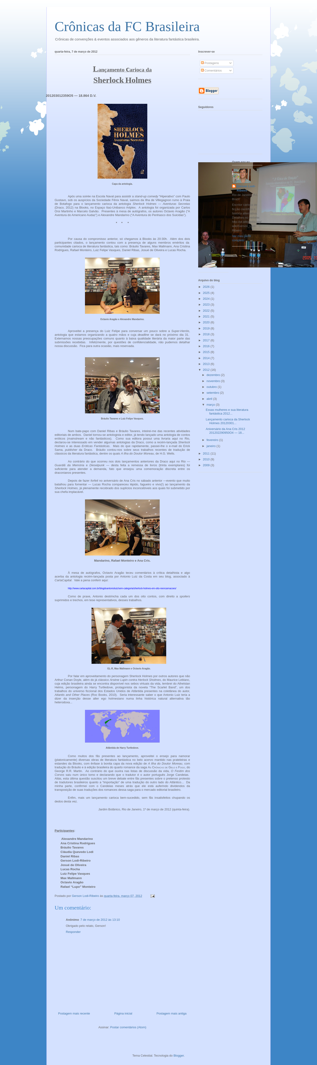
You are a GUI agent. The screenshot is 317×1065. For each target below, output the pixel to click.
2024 (207, 298)
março (211, 404)
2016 (207, 346)
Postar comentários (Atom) (128, 1027)
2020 (207, 322)
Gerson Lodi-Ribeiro (246, 188)
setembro (213, 392)
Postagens (210, 63)
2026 (207, 287)
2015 (207, 352)
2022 (207, 310)
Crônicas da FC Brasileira (127, 26)
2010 (207, 459)
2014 (207, 358)
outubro (212, 387)
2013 (207, 364)
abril (210, 399)
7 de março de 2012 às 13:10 (100, 919)
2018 (207, 334)
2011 (207, 453)
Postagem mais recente (74, 1013)
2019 (207, 328)
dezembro (214, 375)
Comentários (211, 70)
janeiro (212, 446)
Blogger (178, 1055)
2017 (207, 340)
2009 (207, 465)
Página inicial (123, 1013)
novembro (214, 381)
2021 (207, 316)
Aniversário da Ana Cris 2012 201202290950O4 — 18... (225, 430)
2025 (207, 293)
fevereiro (213, 440)
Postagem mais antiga (171, 1013)
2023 (207, 304)
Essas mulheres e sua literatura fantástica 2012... (227, 411)
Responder (73, 932)
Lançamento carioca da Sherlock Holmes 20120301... (228, 421)
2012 (207, 370)
